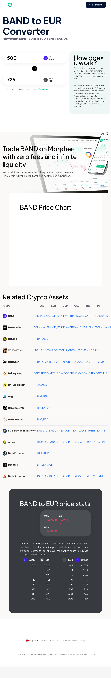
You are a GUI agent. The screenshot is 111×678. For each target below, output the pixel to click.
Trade (52, 640)
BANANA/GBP (67, 327)
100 (33, 589)
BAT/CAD (78, 476)
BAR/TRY (90, 430)
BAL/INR (101, 361)
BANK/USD (43, 407)
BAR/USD (42, 430)
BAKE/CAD (77, 373)
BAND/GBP (65, 315)
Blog (83, 640)
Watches (66, 640)
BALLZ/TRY (91, 350)
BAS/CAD (78, 442)
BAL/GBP (66, 361)
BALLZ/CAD (79, 350)
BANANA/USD (42, 327)
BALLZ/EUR (54, 350)
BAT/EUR (54, 476)
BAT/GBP (66, 476)
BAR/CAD (78, 430)
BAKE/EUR (52, 373)
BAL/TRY (90, 361)
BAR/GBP (66, 430)
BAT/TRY (90, 476)
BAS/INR (101, 442)
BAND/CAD (77, 315)
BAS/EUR (54, 442)
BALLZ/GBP (66, 350)
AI (58, 640)
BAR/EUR (54, 430)
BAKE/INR (101, 373)
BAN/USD (42, 338)
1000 (32, 598)
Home (44, 640)
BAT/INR (101, 476)
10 (34, 579)
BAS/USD (42, 442)
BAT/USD (42, 476)
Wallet (75, 640)
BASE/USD (43, 453)
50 (33, 584)
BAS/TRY (90, 442)
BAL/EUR (54, 361)
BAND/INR (102, 315)
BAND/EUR (52, 315)
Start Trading (96, 4)
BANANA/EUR (54, 327)
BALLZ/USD (41, 350)
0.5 (33, 565)
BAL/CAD (78, 361)
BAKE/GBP (65, 373)
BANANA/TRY (91, 327)
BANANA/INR (103, 327)
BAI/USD (42, 384)
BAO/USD (42, 419)
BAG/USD (42, 396)
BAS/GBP (66, 442)
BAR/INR (101, 430)
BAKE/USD (40, 373)
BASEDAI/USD (45, 464)
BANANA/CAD (79, 327)
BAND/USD (40, 315)
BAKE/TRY (89, 373)
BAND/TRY (90, 315)
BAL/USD (42, 361)
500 (33, 593)
